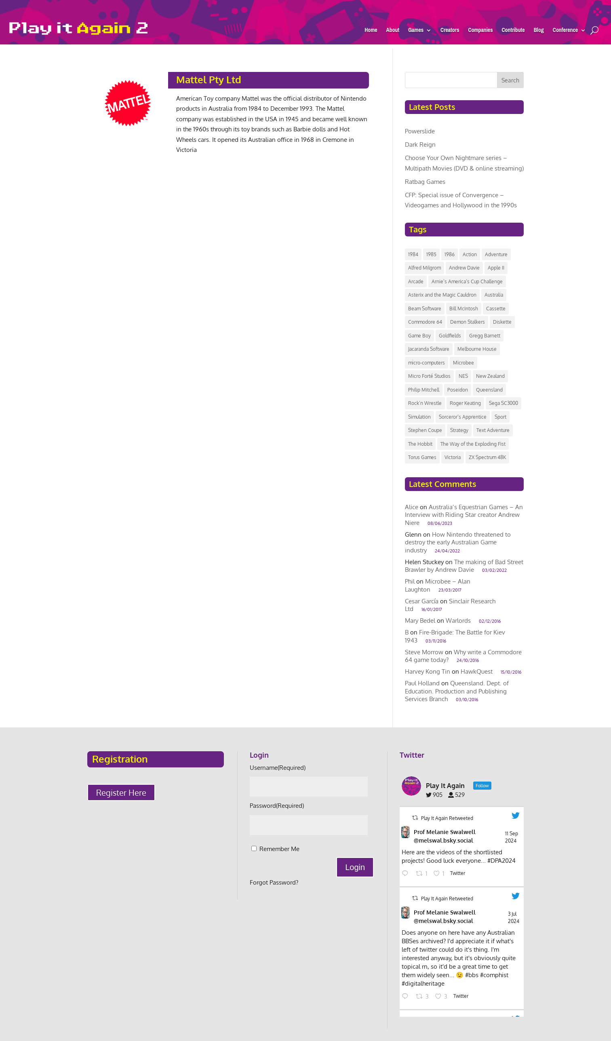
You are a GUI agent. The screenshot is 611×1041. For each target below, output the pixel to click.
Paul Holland (422, 683)
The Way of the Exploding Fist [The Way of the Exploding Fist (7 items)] (473, 444)
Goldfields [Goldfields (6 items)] (450, 336)
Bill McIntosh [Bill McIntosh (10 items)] (463, 309)
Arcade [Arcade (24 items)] (415, 281)
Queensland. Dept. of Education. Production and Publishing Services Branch (457, 691)
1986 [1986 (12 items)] (450, 254)
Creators (449, 31)
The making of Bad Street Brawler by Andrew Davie (464, 566)
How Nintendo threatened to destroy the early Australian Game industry (458, 542)
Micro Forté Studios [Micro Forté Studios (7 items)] (429, 376)
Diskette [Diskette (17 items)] (502, 322)
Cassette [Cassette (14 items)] (496, 309)
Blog (539, 31)
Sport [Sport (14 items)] (500, 417)
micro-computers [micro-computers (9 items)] (426, 363)
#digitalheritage (423, 983)
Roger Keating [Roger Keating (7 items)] (465, 403)
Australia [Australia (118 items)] (494, 295)
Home (370, 31)
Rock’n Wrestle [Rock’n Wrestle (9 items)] (425, 403)
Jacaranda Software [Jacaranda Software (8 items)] (428, 349)
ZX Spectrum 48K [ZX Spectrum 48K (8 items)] (487, 457)
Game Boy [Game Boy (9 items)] (419, 336)
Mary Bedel (420, 620)
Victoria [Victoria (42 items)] (453, 457)
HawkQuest (477, 671)
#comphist (494, 975)
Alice (411, 507)
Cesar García (421, 601)
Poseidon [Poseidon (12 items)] (457, 390)
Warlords (458, 620)
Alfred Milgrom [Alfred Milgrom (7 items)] (424, 268)
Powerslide (420, 131)
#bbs (471, 975)
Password (277, 805)
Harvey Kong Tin (427, 671)
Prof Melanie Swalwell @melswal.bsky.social (445, 836)
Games (415, 31)
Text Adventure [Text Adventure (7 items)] (493, 430)
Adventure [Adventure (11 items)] (496, 254)
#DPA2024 (501, 860)
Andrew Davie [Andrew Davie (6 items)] (464, 268)
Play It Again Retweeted (447, 818)
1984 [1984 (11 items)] (413, 254)
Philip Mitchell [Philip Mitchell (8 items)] (423, 390)
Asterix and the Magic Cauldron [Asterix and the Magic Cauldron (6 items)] (442, 295)
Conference (565, 31)
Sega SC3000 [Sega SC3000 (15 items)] (503, 403)
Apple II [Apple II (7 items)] (496, 268)
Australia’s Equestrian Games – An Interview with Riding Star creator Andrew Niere (464, 515)
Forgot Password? (274, 882)
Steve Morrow (424, 652)
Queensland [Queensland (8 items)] (489, 390)
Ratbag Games (425, 181)
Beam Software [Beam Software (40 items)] (424, 309)
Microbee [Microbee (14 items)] (463, 363)
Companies (480, 31)
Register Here (121, 792)
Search (510, 80)
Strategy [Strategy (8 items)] (459, 430)
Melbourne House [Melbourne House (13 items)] (477, 349)
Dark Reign (420, 144)
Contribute (513, 31)
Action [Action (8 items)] (470, 254)
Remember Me (279, 849)
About (393, 31)
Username (278, 767)
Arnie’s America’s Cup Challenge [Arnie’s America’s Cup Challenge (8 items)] (467, 281)
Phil (410, 581)
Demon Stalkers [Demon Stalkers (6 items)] (467, 322)
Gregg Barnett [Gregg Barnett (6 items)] (484, 336)
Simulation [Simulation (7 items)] (419, 417)
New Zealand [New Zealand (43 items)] (490, 376)
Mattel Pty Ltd (208, 79)
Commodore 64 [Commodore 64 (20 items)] (425, 322)
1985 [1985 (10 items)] (431, 254)
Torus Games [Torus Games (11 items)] (422, 457)
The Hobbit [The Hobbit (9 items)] (420, 444)
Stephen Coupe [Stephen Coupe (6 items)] (425, 430)
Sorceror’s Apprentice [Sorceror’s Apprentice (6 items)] (463, 417)
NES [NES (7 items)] (463, 376)
